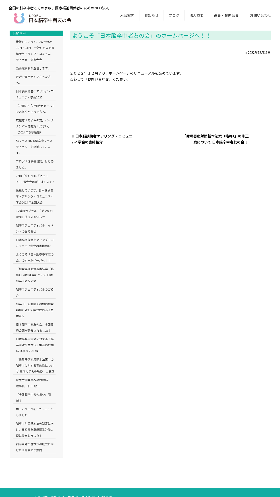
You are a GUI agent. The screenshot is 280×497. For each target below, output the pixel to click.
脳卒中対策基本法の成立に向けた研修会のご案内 (35, 447)
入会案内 (127, 15)
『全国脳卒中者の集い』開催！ (33, 397)
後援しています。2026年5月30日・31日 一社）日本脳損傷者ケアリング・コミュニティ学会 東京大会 (35, 51)
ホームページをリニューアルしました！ (35, 412)
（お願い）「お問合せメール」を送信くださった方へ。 (35, 109)
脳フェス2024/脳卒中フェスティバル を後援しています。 (34, 147)
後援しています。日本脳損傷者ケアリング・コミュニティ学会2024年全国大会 (35, 196)
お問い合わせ (260, 15)
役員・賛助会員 (226, 15)
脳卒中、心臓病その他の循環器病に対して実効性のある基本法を (35, 310)
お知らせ (151, 15)
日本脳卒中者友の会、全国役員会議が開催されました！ (35, 327)
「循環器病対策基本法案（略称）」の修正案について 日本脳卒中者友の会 (35, 275)
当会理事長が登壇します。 (33, 68)
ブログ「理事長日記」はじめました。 (35, 164)
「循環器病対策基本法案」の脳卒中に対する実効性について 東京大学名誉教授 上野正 (35, 365)
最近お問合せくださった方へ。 (33, 80)
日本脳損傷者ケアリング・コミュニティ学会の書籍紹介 (35, 243)
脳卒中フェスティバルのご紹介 (35, 292)
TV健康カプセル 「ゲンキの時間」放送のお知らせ (34, 214)
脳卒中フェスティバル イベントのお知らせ (35, 228)
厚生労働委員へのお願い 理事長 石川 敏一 (35, 383)
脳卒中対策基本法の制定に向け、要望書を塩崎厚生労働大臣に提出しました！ (35, 429)
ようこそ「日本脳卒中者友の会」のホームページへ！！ (35, 257)
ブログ (174, 15)
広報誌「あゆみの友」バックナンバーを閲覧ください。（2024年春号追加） (35, 126)
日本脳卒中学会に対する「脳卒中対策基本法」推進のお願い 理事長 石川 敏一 (35, 345)
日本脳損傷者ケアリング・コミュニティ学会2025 (35, 94)
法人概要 (196, 15)
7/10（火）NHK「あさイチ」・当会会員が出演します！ (35, 179)
